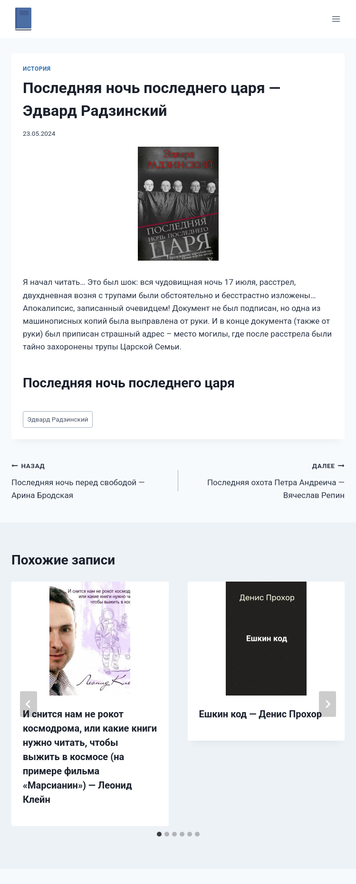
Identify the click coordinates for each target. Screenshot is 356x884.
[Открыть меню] (336, 18)
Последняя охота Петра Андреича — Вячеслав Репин (265, 479)
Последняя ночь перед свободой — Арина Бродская (90, 479)
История (37, 69)
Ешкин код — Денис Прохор (260, 714)
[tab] (159, 834)
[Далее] (327, 704)
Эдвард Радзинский (57, 419)
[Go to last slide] (28, 704)
